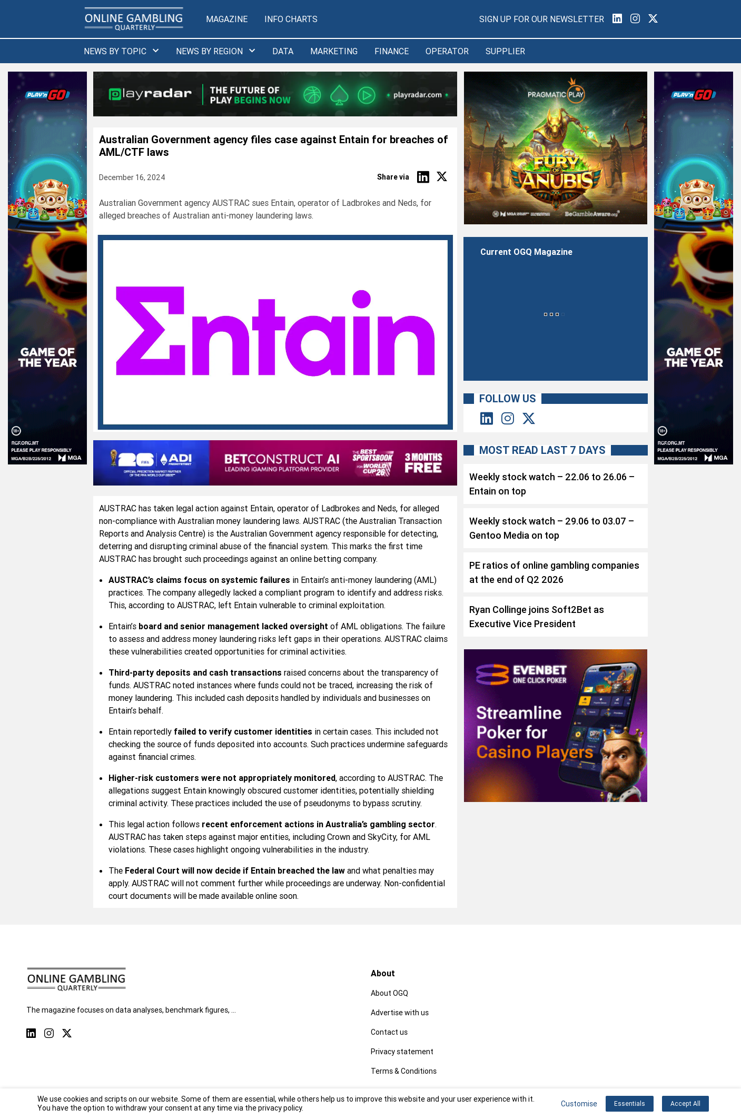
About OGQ (389, 993)
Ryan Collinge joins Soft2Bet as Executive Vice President (536, 616)
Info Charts (291, 19)
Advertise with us (400, 1012)
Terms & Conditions (404, 1071)
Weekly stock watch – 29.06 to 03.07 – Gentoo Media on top (551, 528)
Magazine (227, 19)
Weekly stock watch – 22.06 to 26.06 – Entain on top (552, 484)
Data (282, 51)
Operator (447, 51)
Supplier (505, 51)
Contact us (389, 1032)
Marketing (334, 51)
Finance (391, 51)
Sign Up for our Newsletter (541, 19)
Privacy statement (402, 1051)
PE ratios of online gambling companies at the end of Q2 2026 (554, 572)
